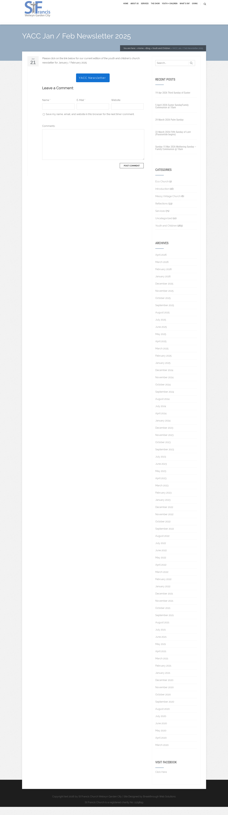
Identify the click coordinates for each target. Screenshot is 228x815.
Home (125, 8)
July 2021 (160, 637)
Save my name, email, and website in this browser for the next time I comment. (90, 122)
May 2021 (160, 652)
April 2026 (161, 262)
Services (145, 8)
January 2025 (163, 371)
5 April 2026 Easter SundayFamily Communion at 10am (172, 114)
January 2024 (163, 428)
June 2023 (161, 472)
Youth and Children (166, 233)
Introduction (162, 197)
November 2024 (164, 385)
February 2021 (163, 673)
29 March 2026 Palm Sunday (169, 127)
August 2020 (162, 717)
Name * (46, 108)
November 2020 (164, 695)
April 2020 (161, 745)
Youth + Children (169, 8)
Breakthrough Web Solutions (159, 804)
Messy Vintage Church (168, 204)
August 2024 (162, 407)
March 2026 (162, 270)
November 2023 (164, 443)
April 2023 (161, 486)
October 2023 (163, 450)
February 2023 (163, 500)
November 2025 (164, 299)
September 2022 (164, 536)
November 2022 (164, 522)
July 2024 (160, 414)
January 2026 (163, 284)
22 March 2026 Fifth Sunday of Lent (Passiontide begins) (173, 141)
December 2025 (164, 291)
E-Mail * (81, 108)
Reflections (161, 211)
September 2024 (164, 399)
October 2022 (163, 529)
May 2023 (160, 479)
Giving (195, 8)
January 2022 (162, 594)
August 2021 (162, 630)
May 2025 (160, 342)
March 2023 (162, 493)
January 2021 (162, 681)
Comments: (48, 134)
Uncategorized (163, 226)
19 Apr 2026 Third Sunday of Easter (172, 100)
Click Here (161, 780)
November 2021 (164, 608)
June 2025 (161, 335)
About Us (134, 8)
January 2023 (163, 508)
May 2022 (160, 565)
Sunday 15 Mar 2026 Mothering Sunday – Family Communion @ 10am (175, 156)
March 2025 (162, 356)
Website (115, 108)
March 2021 (161, 666)
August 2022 (162, 544)
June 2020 (161, 731)
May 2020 (160, 738)
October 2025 (163, 306)
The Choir (155, 8)
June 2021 (161, 645)
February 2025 (163, 363)
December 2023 (164, 435)
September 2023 (164, 457)
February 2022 (163, 587)
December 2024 (164, 378)
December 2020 (164, 688)
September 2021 (164, 623)
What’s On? (185, 8)
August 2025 (162, 320)
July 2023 (160, 464)
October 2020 (163, 702)
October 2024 (163, 392)
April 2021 (160, 659)
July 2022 (160, 551)
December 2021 (164, 601)
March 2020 (162, 753)
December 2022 (164, 515)
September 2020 (164, 709)
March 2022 (161, 580)
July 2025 (160, 327)
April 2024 (161, 421)
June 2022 (161, 558)
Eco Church (162, 189)
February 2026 (163, 277)
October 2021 (162, 616)
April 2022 (160, 572)
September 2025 (164, 313)
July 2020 (160, 724)
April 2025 (161, 349)
